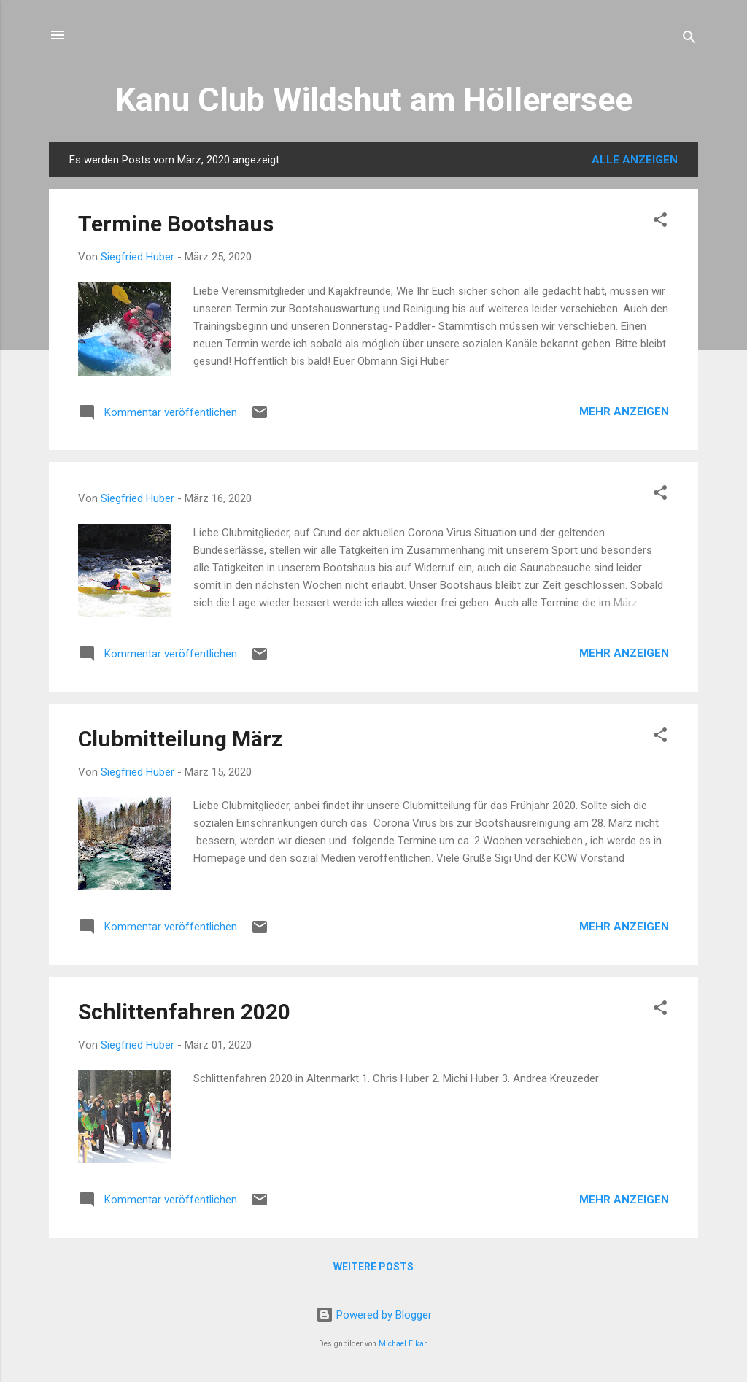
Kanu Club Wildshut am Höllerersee (373, 99)
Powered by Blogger (374, 1314)
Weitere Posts (373, 1267)
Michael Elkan (403, 1343)
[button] (660, 222)
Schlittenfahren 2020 (184, 1011)
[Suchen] (689, 40)
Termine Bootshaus (176, 223)
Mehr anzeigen (624, 411)
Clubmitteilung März (180, 739)
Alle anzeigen (635, 159)
